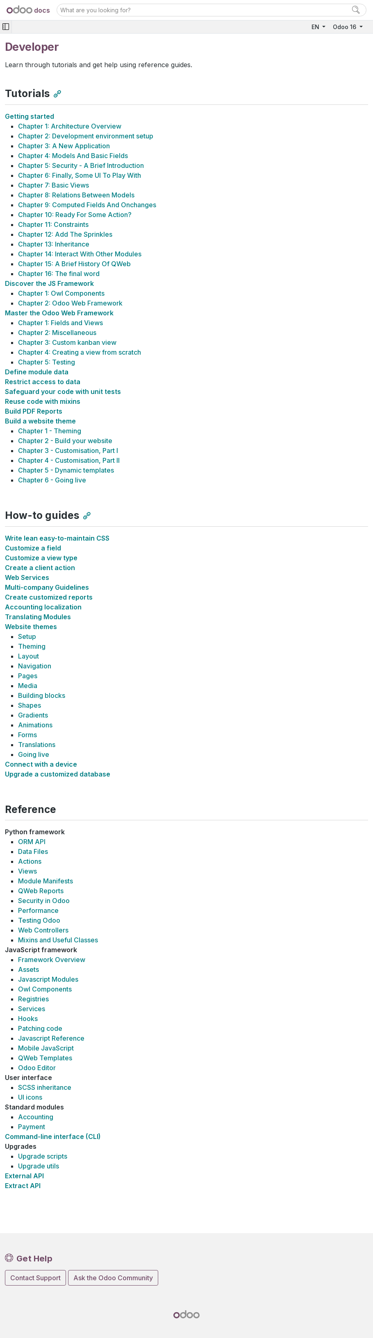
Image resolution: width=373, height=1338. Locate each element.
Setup (27, 636)
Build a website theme (40, 421)
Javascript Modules (48, 979)
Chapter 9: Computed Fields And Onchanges (87, 205)
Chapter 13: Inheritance (53, 244)
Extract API (23, 1186)
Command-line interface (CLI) (53, 1136)
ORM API (31, 842)
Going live (33, 754)
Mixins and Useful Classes (58, 940)
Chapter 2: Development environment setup (85, 136)
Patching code (40, 1028)
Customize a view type (41, 558)
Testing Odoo (39, 920)
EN (316, 26)
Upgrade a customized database (57, 774)
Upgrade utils (38, 1166)
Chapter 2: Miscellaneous (57, 332)
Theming (31, 646)
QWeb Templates (45, 1058)
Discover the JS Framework (49, 283)
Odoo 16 (345, 26)
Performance (38, 910)
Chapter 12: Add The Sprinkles (65, 234)
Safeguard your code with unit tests (63, 391)
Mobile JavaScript (46, 1048)
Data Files (33, 851)
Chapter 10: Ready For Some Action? (75, 215)
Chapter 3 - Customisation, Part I (68, 450)
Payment (31, 1127)
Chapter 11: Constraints (53, 224)
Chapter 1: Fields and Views (60, 323)
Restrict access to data (42, 382)
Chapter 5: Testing (46, 362)
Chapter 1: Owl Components (61, 293)
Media (27, 685)
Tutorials (27, 93)
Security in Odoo (44, 901)
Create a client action (40, 568)
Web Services (27, 577)
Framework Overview (51, 959)
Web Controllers (43, 930)
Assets (28, 969)
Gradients (33, 715)
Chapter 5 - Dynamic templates (66, 470)
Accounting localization (43, 607)
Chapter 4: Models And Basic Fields (73, 156)
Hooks (28, 1018)
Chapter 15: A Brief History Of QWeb (74, 264)
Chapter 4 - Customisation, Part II (69, 460)
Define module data (36, 372)
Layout (28, 656)
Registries (33, 999)
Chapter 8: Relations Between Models (76, 195)
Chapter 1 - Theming (49, 431)
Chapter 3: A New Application (64, 146)
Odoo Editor (37, 1068)
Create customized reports (49, 597)
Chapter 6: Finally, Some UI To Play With (79, 175)
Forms (27, 735)
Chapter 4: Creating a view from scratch (79, 352)
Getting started (29, 116)
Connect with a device (41, 764)
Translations (36, 744)
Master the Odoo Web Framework (59, 313)
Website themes (31, 627)
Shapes (29, 705)
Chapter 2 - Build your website (65, 441)
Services (31, 1009)
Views (27, 871)
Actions (29, 861)
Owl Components (45, 989)
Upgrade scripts (42, 1156)
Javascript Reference (51, 1038)
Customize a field (33, 548)
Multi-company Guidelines (47, 587)
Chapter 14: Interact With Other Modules (79, 254)
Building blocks (41, 695)
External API (24, 1176)
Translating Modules (38, 617)
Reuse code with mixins (42, 401)
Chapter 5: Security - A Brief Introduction (81, 165)
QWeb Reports (41, 891)
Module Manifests (45, 881)
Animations (35, 725)
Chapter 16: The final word (59, 273)
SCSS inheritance (44, 1087)
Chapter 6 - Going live (52, 480)
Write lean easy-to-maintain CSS (57, 538)
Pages (27, 676)
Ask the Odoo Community (113, 1278)
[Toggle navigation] (5, 26)
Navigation (34, 666)
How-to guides (42, 515)
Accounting (35, 1117)
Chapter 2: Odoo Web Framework (70, 303)
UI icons (30, 1097)
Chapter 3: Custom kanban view (67, 342)
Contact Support (35, 1278)
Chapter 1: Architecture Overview (69, 126)
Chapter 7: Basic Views (53, 185)
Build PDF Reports (33, 411)
